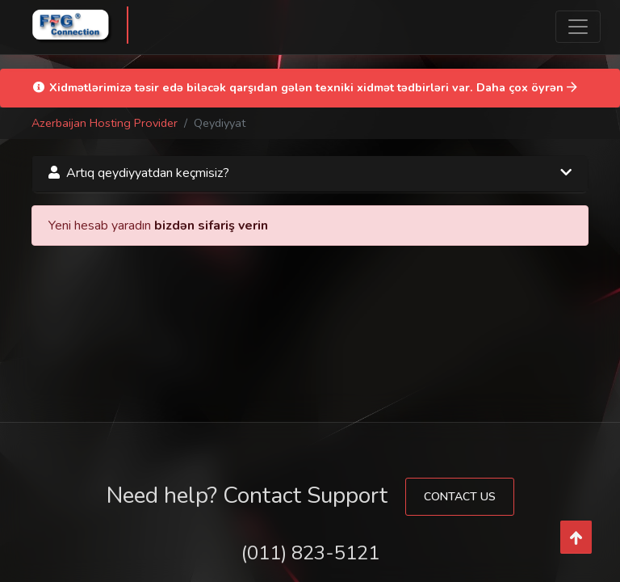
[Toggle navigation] (578, 27)
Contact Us (460, 496)
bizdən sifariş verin (211, 225)
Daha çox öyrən (526, 87)
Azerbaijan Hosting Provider (104, 123)
